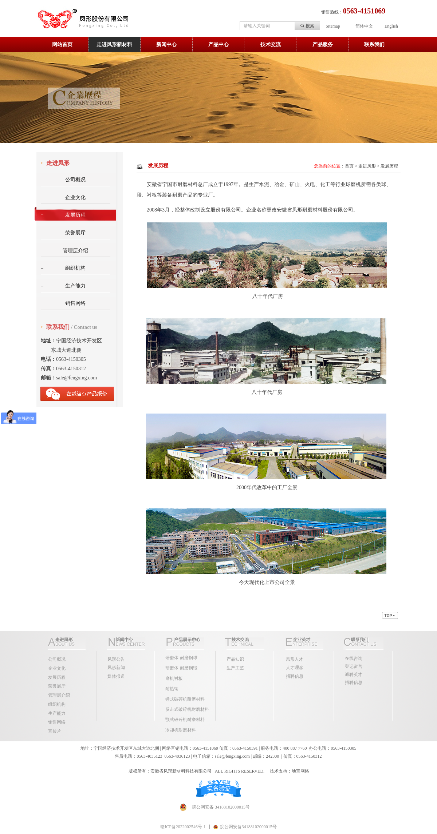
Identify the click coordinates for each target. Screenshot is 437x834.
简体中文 (364, 26)
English (391, 26)
